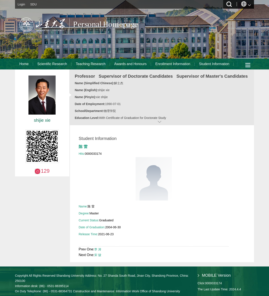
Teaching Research (91, 64)
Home (24, 64)
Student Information (214, 64)
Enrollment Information (172, 64)
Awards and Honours (130, 64)
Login (21, 4)
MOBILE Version (216, 275)
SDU (33, 4)
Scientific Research (52, 64)
